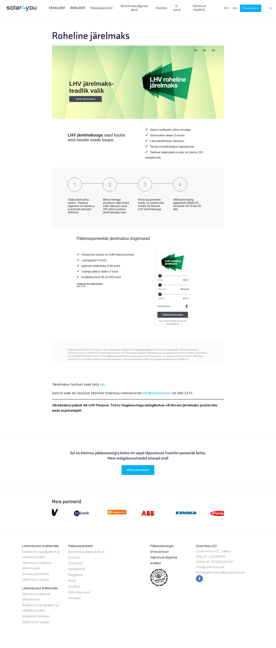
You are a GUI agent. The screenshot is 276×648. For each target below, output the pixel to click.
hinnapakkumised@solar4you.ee (220, 572)
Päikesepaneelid (101, 8)
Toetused (75, 563)
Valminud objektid (199, 8)
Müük (72, 581)
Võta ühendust (251, 8)
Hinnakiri (74, 598)
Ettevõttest (159, 552)
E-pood (177, 8)
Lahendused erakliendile (40, 546)
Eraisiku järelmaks (35, 574)
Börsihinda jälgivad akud (134, 8)
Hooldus (161, 8)
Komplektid (76, 569)
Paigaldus (75, 575)
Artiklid (155, 563)
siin (102, 384)
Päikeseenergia (161, 546)
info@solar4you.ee (156, 393)
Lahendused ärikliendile (40, 588)
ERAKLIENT (57, 8)
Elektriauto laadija (35, 580)
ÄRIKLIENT (77, 8)
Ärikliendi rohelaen (36, 616)
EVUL (159, 577)
